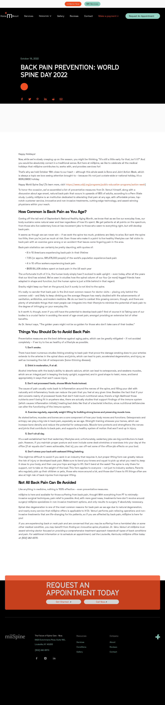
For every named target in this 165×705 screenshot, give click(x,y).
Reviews (74, 16)
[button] (45, 16)
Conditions (81, 649)
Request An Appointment (142, 16)
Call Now (101, 605)
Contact (88, 16)
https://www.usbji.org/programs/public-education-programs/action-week (105, 184)
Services (28, 16)
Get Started (63, 605)
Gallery (60, 16)
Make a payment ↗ (108, 16)
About (15, 16)
